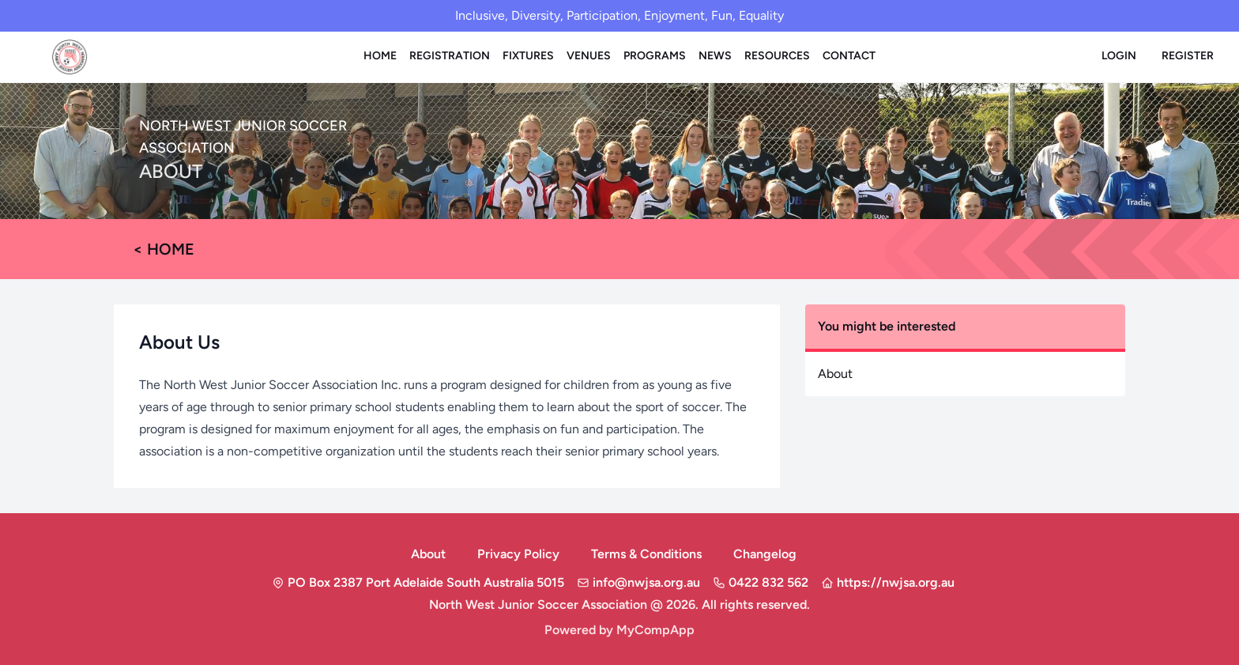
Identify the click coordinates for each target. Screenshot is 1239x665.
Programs (654, 55)
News (715, 55)
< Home (163, 249)
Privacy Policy (518, 553)
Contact (849, 55)
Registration (449, 55)
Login (1119, 55)
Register (1188, 55)
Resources (777, 55)
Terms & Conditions (646, 553)
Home (380, 55)
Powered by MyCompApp (619, 629)
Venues (589, 55)
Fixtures (528, 55)
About (835, 373)
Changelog (764, 553)
